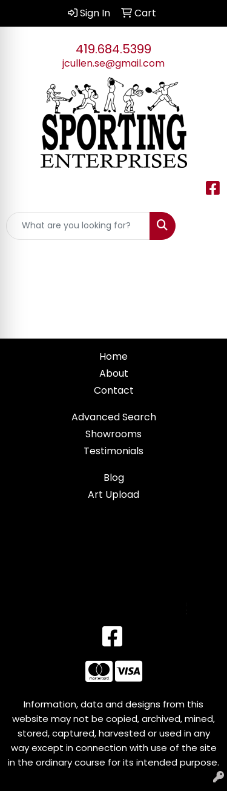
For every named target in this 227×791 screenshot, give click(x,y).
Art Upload (113, 494)
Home (113, 356)
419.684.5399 (113, 49)
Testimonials (113, 451)
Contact (114, 390)
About (113, 373)
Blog (114, 478)
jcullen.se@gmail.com (113, 63)
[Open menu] (203, 226)
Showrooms (113, 434)
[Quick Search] (78, 226)
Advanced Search (113, 417)
